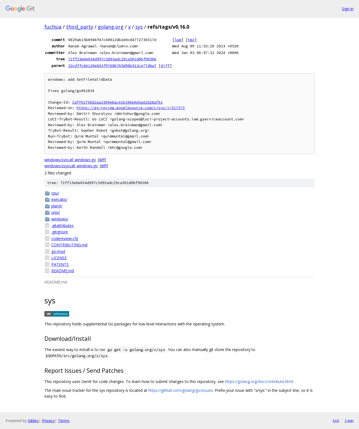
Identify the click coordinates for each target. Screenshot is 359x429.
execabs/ (59, 199)
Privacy (48, 420)
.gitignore (59, 231)
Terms (63, 420)
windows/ (59, 219)
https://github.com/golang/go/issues (180, 390)
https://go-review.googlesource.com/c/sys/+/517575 (131, 108)
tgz (191, 39)
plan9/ (56, 206)
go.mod (58, 251)
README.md (62, 270)
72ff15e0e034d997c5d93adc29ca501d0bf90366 (112, 58)
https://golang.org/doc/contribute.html (259, 381)
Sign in (347, 8)
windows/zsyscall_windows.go (71, 165)
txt (336, 420)
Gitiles (33, 420)
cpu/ (55, 193)
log (178, 39)
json (349, 420)
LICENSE (59, 257)
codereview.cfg (64, 238)
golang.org (111, 26)
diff (165, 65)
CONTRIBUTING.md (69, 244)
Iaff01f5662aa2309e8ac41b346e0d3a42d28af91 (117, 102)
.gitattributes (62, 225)
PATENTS (60, 264)
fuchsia (52, 26)
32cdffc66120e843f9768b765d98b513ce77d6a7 (112, 65)
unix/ (55, 212)
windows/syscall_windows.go (70, 159)
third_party (79, 26)
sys (139, 26)
